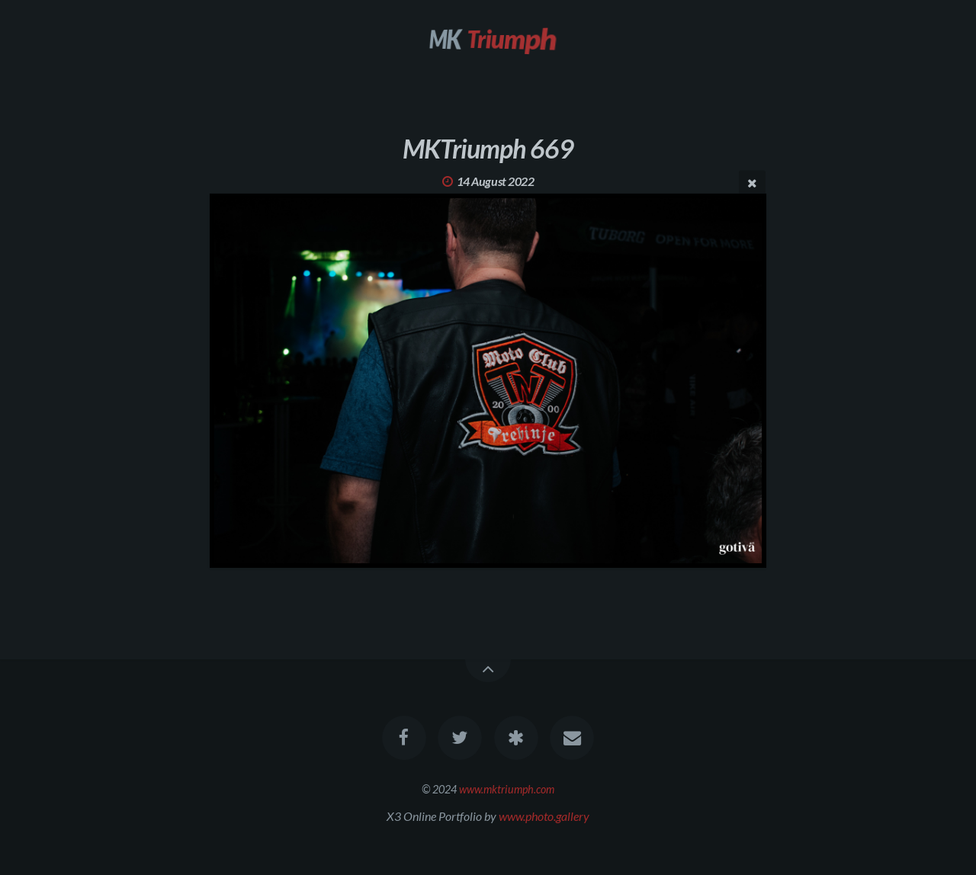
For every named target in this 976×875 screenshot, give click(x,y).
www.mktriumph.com (506, 789)
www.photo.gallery (544, 816)
